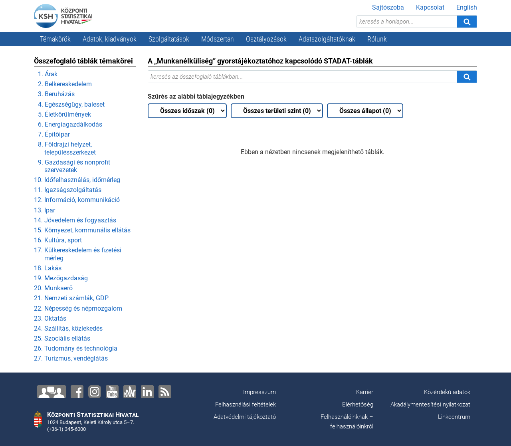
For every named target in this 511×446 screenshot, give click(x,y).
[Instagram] (94, 391)
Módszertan (217, 39)
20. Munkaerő (53, 288)
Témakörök (55, 39)
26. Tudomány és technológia (75, 348)
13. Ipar (44, 210)
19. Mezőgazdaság (61, 278)
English (466, 7)
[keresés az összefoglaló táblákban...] (302, 77)
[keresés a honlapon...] (407, 22)
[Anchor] (129, 391)
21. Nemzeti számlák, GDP (71, 298)
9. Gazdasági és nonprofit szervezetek (74, 166)
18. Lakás (47, 268)
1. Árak (47, 74)
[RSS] (164, 391)
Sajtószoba (388, 7)
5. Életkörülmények (64, 114)
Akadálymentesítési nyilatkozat (430, 404)
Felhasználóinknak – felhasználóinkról (347, 421)
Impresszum (259, 392)
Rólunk (377, 39)
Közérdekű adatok (447, 392)
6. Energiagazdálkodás (70, 124)
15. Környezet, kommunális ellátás (82, 230)
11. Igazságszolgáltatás (67, 190)
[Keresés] (467, 22)
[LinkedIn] (147, 391)
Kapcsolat (430, 7)
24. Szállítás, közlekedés (68, 328)
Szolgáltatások (169, 39)
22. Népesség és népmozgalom (78, 308)
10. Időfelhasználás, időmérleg (77, 180)
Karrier (364, 392)
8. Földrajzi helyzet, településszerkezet (67, 148)
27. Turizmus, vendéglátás (71, 358)
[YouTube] (112, 391)
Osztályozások (266, 39)
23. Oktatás (50, 318)
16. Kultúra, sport (58, 240)
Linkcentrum (454, 416)
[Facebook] (77, 391)
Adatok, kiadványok (110, 39)
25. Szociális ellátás (62, 338)
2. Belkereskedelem (65, 84)
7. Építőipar (54, 134)
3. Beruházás (56, 94)
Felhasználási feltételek (245, 404)
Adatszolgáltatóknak (327, 39)
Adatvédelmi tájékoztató (245, 416)
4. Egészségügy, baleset (71, 104)
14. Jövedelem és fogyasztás (75, 220)
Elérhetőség (357, 404)
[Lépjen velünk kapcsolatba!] (51, 391)
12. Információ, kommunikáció (77, 200)
